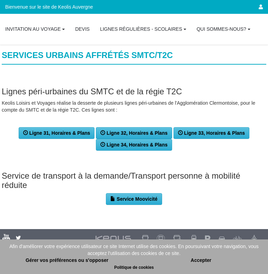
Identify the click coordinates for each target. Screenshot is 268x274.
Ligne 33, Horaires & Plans (211, 133)
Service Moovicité (133, 199)
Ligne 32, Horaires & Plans (134, 133)
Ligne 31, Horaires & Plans (56, 133)
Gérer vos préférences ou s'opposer (67, 260)
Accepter (201, 260)
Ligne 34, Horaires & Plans (134, 145)
